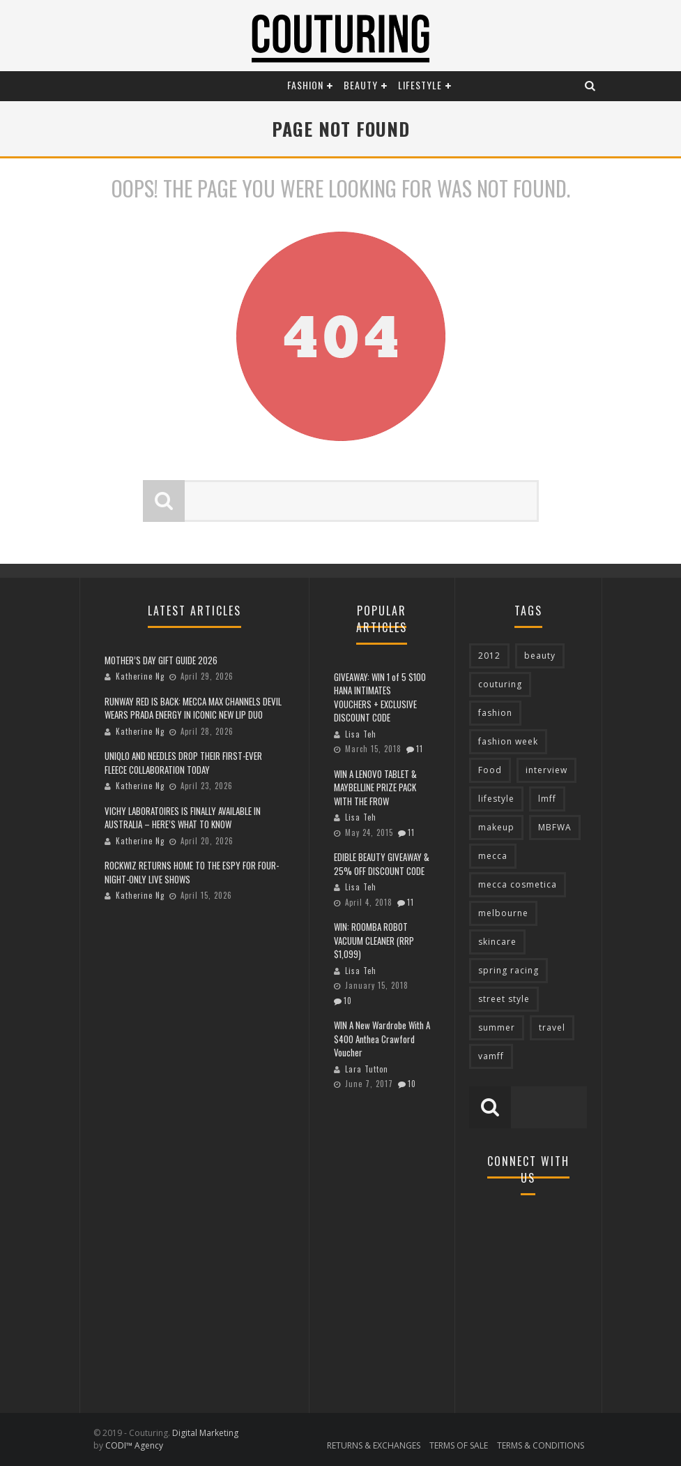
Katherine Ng (140, 676)
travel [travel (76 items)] (552, 1027)
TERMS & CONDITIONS (540, 1445)
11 (419, 748)
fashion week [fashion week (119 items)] (508, 741)
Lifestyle (420, 84)
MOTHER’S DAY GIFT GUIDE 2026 (161, 660)
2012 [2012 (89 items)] (489, 655)
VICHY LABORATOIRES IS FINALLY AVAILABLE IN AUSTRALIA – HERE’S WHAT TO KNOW (183, 818)
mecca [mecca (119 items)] (492, 856)
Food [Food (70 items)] (490, 770)
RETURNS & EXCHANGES (373, 1445)
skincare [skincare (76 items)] (497, 942)
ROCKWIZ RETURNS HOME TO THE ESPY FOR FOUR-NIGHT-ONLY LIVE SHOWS (192, 872)
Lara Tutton (366, 1069)
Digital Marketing (205, 1433)
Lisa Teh (360, 734)
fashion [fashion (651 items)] (495, 713)
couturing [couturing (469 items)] (500, 684)
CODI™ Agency (134, 1445)
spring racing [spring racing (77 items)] (508, 970)
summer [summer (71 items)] (496, 1027)
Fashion (305, 84)
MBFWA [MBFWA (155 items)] (555, 827)
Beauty (361, 84)
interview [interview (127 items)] (546, 770)
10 (348, 1000)
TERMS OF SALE (458, 1445)
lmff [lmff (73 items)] (547, 799)
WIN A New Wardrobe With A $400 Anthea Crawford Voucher (382, 1038)
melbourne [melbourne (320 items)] (503, 913)
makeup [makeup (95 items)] (496, 827)
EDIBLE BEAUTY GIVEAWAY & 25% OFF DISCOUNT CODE (381, 864)
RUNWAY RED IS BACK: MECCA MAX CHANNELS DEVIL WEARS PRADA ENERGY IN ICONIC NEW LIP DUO (193, 708)
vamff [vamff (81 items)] (491, 1056)
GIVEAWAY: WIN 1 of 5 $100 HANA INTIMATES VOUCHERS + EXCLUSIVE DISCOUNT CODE (380, 697)
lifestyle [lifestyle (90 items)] (496, 799)
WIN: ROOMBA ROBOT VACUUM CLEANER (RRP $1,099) (374, 940)
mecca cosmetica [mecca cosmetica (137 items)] (517, 884)
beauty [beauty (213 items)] (540, 655)
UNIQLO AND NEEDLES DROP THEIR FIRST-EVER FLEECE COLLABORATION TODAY (183, 763)
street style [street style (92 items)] (504, 999)
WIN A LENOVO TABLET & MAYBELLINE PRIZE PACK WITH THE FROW (375, 787)
